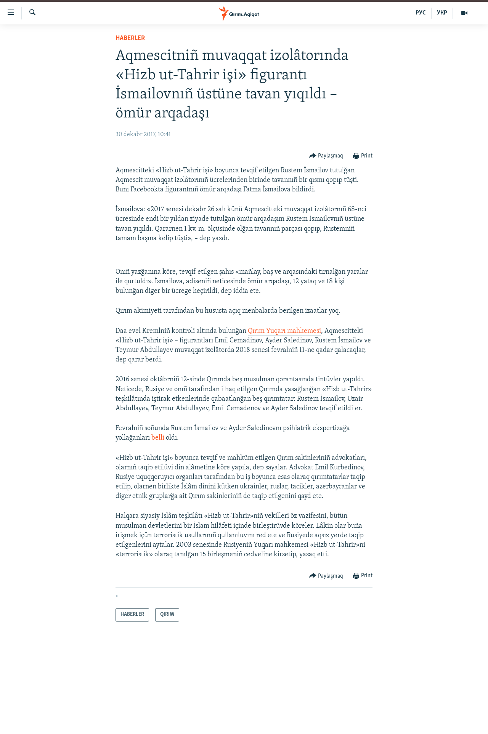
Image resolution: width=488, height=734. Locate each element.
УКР (442, 13)
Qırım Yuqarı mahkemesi (284, 331)
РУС (421, 13)
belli (157, 438)
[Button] (326, 156)
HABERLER (130, 38)
